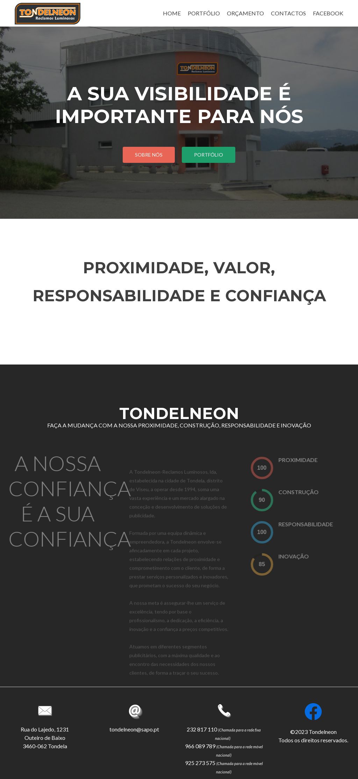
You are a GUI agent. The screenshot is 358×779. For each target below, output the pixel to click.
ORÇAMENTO (245, 13)
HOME (172, 13)
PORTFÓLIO (204, 13)
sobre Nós (149, 155)
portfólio (208, 155)
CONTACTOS (288, 13)
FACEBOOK (328, 13)
